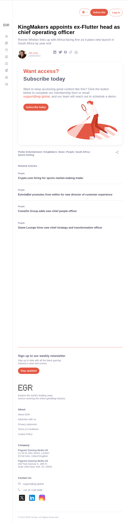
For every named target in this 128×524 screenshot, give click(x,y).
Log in (116, 12)
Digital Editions (6, 43)
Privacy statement (27, 424)
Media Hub (6, 64)
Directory (6, 84)
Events (6, 50)
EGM (6, 77)
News (61, 152)
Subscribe (99, 12)
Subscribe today (36, 107)
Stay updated (29, 370)
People (70, 152)
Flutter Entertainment (30, 152)
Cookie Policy (25, 434)
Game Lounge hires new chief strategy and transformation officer (60, 227)
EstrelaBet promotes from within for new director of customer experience (65, 194)
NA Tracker (6, 71)
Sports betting (26, 155)
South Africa (83, 152)
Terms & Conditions (28, 429)
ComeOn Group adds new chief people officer (47, 211)
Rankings (6, 57)
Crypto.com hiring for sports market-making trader (50, 178)
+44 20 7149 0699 (32, 490)
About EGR (24, 414)
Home (6, 36)
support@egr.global (36, 96)
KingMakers (50, 152)
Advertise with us (27, 419)
